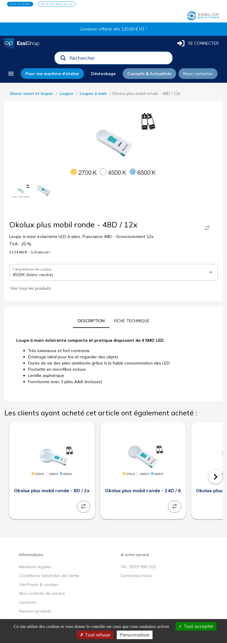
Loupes (66, 93)
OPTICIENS (20, 4)
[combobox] (119, 59)
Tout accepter (196, 626)
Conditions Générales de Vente (49, 575)
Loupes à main (93, 93)
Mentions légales (35, 566)
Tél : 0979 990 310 (138, 566)
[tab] (91, 321)
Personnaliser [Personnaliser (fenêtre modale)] (135, 635)
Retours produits (35, 611)
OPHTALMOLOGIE (56, 4)
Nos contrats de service (42, 593)
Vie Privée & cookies (39, 584)
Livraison (27, 602)
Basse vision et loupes (31, 93)
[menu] (11, 74)
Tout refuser (95, 635)
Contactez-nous (136, 575)
